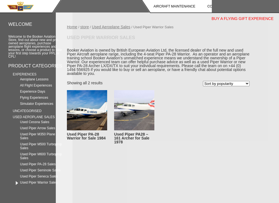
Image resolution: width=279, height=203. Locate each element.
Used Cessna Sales (34, 122)
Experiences (24, 74)
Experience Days (32, 91)
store (84, 27)
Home (72, 27)
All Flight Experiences (36, 85)
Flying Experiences (34, 98)
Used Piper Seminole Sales (40, 170)
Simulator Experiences (36, 104)
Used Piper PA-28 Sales (38, 164)
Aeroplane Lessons (34, 79)
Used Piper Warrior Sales (38, 182)
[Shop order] (226, 83)
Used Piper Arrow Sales (37, 128)
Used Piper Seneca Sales (39, 176)
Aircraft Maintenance (174, 6)
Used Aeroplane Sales (34, 117)
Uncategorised (27, 111)
